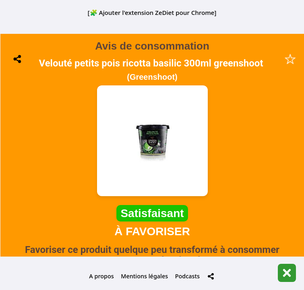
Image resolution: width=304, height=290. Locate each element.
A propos (101, 276)
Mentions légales (144, 276)
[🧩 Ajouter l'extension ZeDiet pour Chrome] (152, 12)
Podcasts (187, 276)
